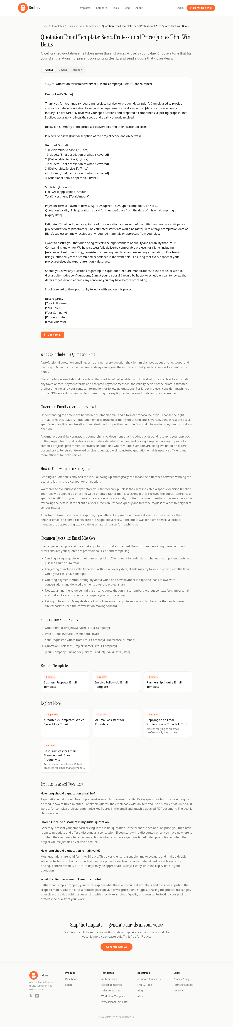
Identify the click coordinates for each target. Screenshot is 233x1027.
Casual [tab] (63, 69)
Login (68, 984)
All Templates (109, 979)
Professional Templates (115, 1002)
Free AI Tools (144, 984)
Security (178, 990)
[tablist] (63, 69)
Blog (127, 7)
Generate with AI (116, 947)
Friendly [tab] (78, 69)
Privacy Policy (181, 979)
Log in (180, 7)
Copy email (52, 334)
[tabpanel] (116, 208)
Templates (84, 7)
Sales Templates (110, 990)
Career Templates (111, 984)
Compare (101, 7)
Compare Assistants (149, 979)
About (139, 7)
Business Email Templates (83, 26)
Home (44, 26)
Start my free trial (201, 7)
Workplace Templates (113, 996)
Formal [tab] (49, 69)
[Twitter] (31, 996)
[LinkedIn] (37, 996)
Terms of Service (183, 984)
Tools (116, 7)
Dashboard (71, 979)
